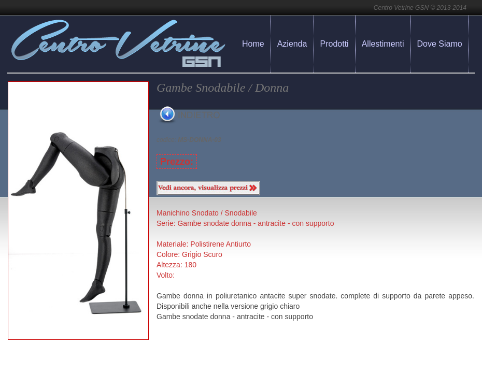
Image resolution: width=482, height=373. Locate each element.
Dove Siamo (439, 43)
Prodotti (334, 43)
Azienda (292, 43)
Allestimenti (383, 43)
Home (253, 43)
